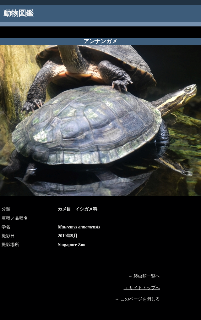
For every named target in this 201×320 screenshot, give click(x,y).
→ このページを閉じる (137, 299)
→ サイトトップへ (142, 287)
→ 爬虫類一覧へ (144, 276)
